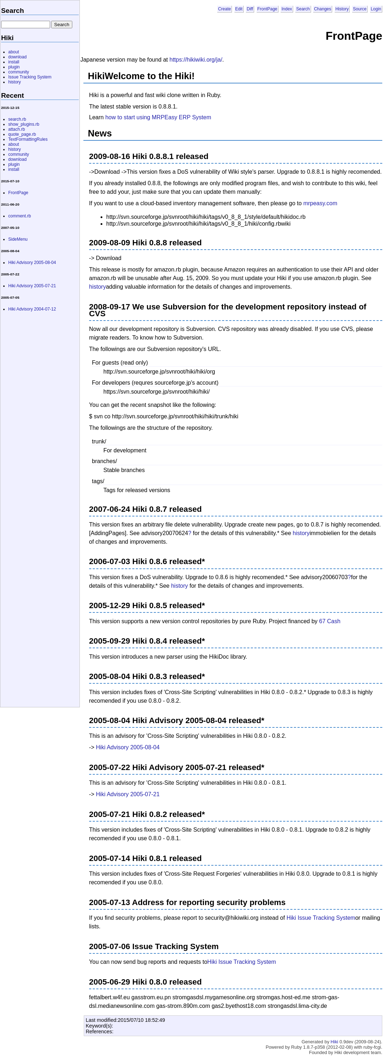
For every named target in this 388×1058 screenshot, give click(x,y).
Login (376, 8)
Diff (250, 8)
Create (224, 8)
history (97, 287)
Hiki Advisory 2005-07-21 (128, 794)
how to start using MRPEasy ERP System (158, 117)
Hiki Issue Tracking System (320, 918)
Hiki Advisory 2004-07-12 (32, 309)
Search (303, 8)
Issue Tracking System (30, 77)
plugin (14, 66)
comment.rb (19, 215)
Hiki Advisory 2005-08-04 (128, 747)
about (13, 51)
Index (286, 8)
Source (360, 8)
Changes (322, 8)
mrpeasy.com (320, 203)
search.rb (17, 119)
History (342, 8)
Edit (239, 8)
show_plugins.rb (23, 124)
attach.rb (16, 129)
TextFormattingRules (28, 139)
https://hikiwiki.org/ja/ (196, 60)
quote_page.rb (22, 134)
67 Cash (329, 621)
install (13, 61)
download (17, 56)
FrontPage (267, 8)
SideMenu (18, 239)
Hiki (334, 1041)
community (18, 71)
